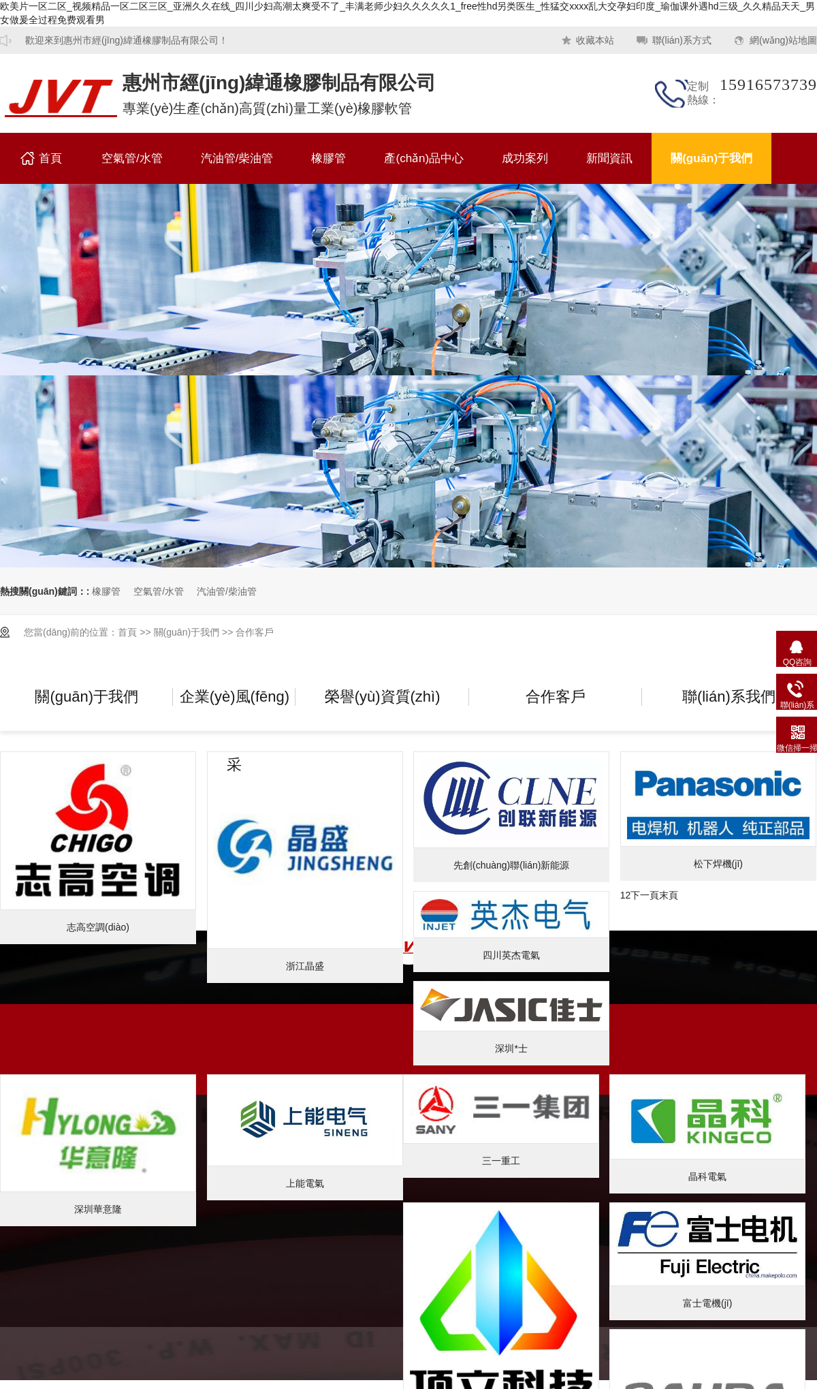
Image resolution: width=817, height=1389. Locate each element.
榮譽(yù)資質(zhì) (382, 696)
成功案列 (525, 158)
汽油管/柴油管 (237, 158)
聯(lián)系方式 (681, 40)
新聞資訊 (609, 158)
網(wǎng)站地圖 (783, 40)
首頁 (50, 158)
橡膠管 (61, 98)
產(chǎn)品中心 (424, 158)
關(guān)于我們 (711, 158)
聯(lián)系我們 (728, 696)
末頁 (668, 895)
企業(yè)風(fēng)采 (234, 709)
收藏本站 (595, 40)
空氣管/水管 (132, 158)
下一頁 (644, 895)
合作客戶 (255, 632)
